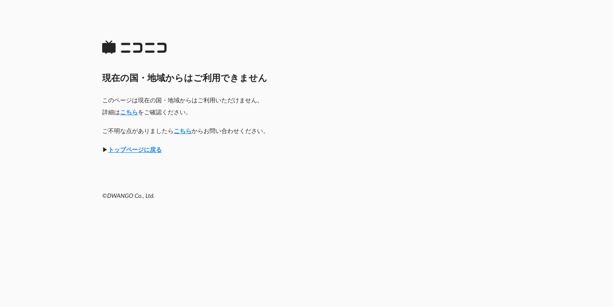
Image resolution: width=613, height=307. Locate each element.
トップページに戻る (135, 149)
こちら (129, 112)
